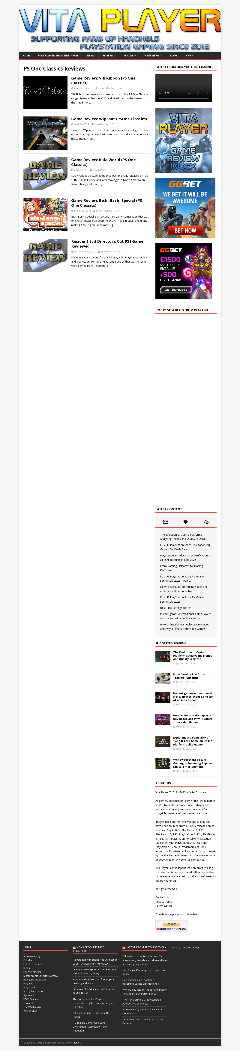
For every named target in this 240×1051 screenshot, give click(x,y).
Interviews (152, 55)
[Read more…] (84, 102)
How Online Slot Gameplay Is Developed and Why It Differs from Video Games (192, 719)
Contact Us (162, 897)
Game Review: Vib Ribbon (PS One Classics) (103, 81)
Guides (128, 55)
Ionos (26, 968)
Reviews (108, 55)
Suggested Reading (171, 643)
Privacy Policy (163, 901)
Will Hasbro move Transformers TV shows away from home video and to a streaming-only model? (144, 960)
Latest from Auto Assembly (146, 947)
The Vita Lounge (32, 1007)
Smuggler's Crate (33, 991)
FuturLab (28, 960)
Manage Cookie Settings (186, 947)
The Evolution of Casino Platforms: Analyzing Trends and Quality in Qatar (192, 655)
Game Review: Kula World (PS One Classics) (103, 162)
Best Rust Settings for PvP (176, 608)
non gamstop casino (34, 979)
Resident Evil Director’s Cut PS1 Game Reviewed (107, 244)
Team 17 (28, 1003)
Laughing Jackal (32, 972)
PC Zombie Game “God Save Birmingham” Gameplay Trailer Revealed (90, 1026)
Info (188, 55)
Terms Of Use (163, 906)
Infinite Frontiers (32, 964)
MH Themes (74, 1042)
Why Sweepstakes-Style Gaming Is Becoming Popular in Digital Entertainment (194, 763)
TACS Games (30, 999)
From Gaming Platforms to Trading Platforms (191, 676)
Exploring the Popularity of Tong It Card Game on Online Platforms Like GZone (192, 741)
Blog (173, 55)
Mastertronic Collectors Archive (41, 975)
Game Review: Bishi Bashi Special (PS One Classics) (106, 203)
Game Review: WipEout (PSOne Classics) (109, 118)
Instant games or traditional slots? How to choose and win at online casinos (193, 696)
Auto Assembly (31, 956)
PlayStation (29, 987)
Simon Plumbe (106, 88)
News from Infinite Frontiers (88, 948)
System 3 (28, 995)
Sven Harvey (101, 124)
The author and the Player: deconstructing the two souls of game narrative (94, 1003)
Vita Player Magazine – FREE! (58, 55)
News (91, 55)
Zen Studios (30, 1011)
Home (26, 55)
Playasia (28, 983)
